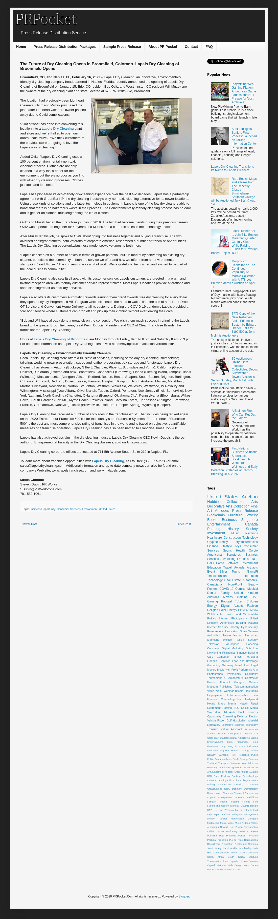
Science (239, 724)
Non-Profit (235, 584)
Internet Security (217, 627)
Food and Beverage (245, 660)
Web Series (251, 865)
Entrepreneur (215, 631)
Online (210, 831)
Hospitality (239, 720)
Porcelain (253, 835)
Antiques (222, 511)
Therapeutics (214, 861)
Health (240, 550)
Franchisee (242, 741)
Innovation (233, 810)
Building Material (247, 622)
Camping (221, 780)
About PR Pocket (162, 47)
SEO (236, 707)
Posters (212, 589)
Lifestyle (226, 546)
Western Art (233, 869)
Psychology (234, 673)
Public (254, 754)
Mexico (227, 639)
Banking (236, 776)
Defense (242, 716)
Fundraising (213, 805)
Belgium (222, 733)
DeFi (210, 563)
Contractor (251, 677)
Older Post (183, 524)
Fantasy (211, 801)
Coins (236, 780)
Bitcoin (239, 690)
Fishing (246, 801)
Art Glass (226, 614)
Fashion (252, 606)
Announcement (215, 771)
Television (213, 644)
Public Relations (216, 759)
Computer (223, 656)
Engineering (251, 793)
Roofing (227, 707)
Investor (244, 810)
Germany (227, 665)
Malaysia (237, 814)
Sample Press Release (122, 47)
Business (229, 520)
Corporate (252, 784)
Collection (241, 506)
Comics (240, 589)
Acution (211, 733)
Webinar (229, 690)
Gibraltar (234, 805)
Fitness (237, 656)
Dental (211, 593)
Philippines (228, 652)
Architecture (235, 677)
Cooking (239, 784)
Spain (243, 631)
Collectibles (236, 502)
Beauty (253, 584)
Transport (223, 763)
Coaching (252, 644)
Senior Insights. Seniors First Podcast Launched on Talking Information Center (244, 136)
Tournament (214, 677)
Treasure (212, 729)
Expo (230, 741)
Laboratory (213, 724)
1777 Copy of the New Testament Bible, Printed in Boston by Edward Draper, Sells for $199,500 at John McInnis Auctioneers (233, 324)
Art (225, 712)
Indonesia (252, 746)
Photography (239, 618)
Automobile (250, 580)
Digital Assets (232, 606)
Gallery (225, 805)
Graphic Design (249, 805)
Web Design (234, 865)
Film (255, 695)
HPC (209, 810)
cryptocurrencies (247, 542)
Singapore (249, 520)
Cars (210, 656)
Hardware (212, 746)
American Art (250, 767)
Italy (209, 814)
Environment (90, 509)
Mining (244, 750)
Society (252, 529)
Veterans (235, 763)
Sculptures (233, 554)
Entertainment (218, 524)
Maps (221, 703)
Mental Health (238, 703)
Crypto (253, 550)
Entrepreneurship (237, 695)
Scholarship (245, 848)
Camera (211, 780)
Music (235, 533)
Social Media (249, 707)
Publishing (226, 686)
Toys (238, 546)
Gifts (248, 648)
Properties (243, 754)
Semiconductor (221, 852)
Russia (240, 639)
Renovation (232, 631)
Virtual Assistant (231, 729)
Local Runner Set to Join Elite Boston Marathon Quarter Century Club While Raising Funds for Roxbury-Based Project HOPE (234, 242)
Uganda (234, 861)
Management (251, 814)
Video (210, 690)
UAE (254, 597)
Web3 (218, 690)
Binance (242, 652)
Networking (214, 652)
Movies (228, 597)
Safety (218, 848)
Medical (252, 589)
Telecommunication (246, 686)
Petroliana (251, 656)
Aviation (253, 771)
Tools (225, 861)
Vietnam (221, 865)
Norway (211, 754)
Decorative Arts (219, 506)
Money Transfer (217, 818)
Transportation (217, 576)
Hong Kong (226, 746)
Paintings (251, 533)
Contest (247, 733)
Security (253, 639)
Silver (223, 571)
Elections (228, 793)
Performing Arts (248, 669)
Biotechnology (250, 776)
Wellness (221, 869)
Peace (254, 831)
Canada (251, 524)
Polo (233, 754)
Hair (239, 699)
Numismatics (251, 827)
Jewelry (251, 515)
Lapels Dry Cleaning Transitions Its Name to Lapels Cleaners (232, 168)
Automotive (227, 622)
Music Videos (242, 823)
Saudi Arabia (230, 848)
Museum (212, 686)
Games (253, 682)
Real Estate (232, 580)
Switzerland (214, 712)
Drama (254, 737)
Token (239, 601)
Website (211, 869)
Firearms (234, 801)
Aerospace (232, 644)
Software (232, 563)
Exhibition (252, 797)
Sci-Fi (236, 759)
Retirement (214, 707)
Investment (216, 533)
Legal (254, 665)
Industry (234, 627)
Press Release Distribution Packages (65, 47)
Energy (212, 606)
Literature (227, 724)
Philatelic (231, 835)
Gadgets (239, 682)
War (244, 763)
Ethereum (240, 797)
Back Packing (222, 776)
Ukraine (244, 861)
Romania (253, 844)
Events (211, 682)
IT (225, 810)
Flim (255, 801)
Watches (212, 614)
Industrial (252, 720)
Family (225, 593)
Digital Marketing (233, 648)
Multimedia (213, 823)
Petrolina (212, 835)
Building (253, 652)
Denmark (237, 788)
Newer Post (29, 524)
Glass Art (243, 610)
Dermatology (251, 788)
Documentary (214, 793)
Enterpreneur (225, 797)
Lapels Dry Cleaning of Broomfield (61, 339)
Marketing (213, 639)
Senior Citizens (238, 852)
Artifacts (252, 567)
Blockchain (216, 515)
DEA (216, 737)
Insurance (212, 750)
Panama (243, 831)
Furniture (235, 515)
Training (242, 597)
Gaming (212, 601)
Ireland (254, 810)
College (244, 780)
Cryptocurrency (217, 542)
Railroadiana (251, 839)
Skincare (253, 852)
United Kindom (246, 593)
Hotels (211, 703)
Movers (211, 669)
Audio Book (237, 712)
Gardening (213, 665)
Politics (211, 618)
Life (255, 648)
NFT (255, 559)
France (226, 635)
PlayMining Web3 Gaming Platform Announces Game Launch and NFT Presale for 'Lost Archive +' (244, 93)
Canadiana (214, 584)
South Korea (236, 856)
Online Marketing (227, 831)
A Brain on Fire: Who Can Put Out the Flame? (244, 414)
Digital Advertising (240, 737)
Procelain (223, 839)
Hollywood (251, 699)
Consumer (213, 648)
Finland (223, 801)
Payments (223, 754)
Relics (228, 759)
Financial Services (218, 660)
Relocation (227, 844)
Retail (254, 703)
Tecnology (251, 724)
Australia (213, 597)
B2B (209, 776)
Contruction (224, 784)
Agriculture (236, 767)
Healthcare (214, 537)
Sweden (253, 759)
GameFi (252, 571)
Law (246, 665)
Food (238, 614)
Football (225, 682)
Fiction (221, 720)
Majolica (224, 750)
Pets (221, 835)
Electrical (239, 793)
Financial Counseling (221, 699)
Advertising (227, 559)
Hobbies (214, 502)
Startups (253, 856)
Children (252, 601)
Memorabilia (250, 614)
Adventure (224, 767)
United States (107, 509)
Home (21, 47)
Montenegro (237, 818)
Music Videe (227, 823)
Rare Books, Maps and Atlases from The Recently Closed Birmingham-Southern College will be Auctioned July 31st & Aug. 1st (234, 191)
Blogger (184, 896)
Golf (229, 720)
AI (225, 677)
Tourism (237, 571)
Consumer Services (69, 509)
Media (254, 610)
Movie (220, 669)
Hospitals (240, 746)
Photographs (215, 673)
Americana (214, 554)
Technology (250, 537)
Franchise (243, 559)
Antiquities (213, 635)
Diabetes (224, 737)
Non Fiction (236, 827)
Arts (254, 502)
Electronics (251, 690)
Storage (244, 759)
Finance (212, 546)
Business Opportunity (42, 509)
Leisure (226, 814)
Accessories (251, 729)
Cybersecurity (249, 627)
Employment (214, 695)
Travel (227, 567)
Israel (238, 665)
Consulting (229, 716)
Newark (224, 827)
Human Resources (246, 635)
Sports (227, 550)
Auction (250, 496)
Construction (232, 537)
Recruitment (213, 844)
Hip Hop (218, 810)
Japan (217, 814)
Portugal (211, 839)
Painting (213, 529)
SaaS (210, 848)
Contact (191, 47)
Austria (244, 771)
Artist (237, 771)
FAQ (209, 47)
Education (214, 567)
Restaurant (241, 844)
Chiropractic (234, 733)
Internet (223, 618)
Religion (212, 610)
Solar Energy (228, 610)
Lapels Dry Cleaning (58, 128)
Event (211, 571)
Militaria (235, 750)
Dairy (227, 788)
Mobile (254, 750)
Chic (229, 780)
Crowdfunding (214, 788)
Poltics (241, 835)
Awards (239, 567)
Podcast (226, 601)
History (233, 529)
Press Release (245, 511)
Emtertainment (215, 741)
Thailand (212, 763)
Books (212, 520)
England (211, 797)
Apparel (229, 771)
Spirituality (251, 673)
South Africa (215, 856)
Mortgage (252, 818)
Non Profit (231, 669)
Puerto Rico (236, 839)
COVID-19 (226, 589)
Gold (255, 741)
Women (253, 631)
